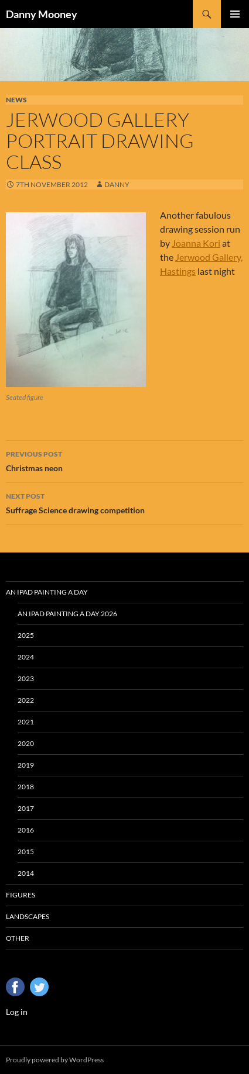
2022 (26, 700)
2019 (26, 765)
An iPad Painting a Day (47, 592)
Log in (17, 1012)
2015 (26, 851)
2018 (26, 786)
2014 (26, 873)
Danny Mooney (41, 14)
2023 (26, 678)
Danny (116, 184)
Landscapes (27, 916)
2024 (26, 656)
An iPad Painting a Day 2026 (67, 613)
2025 (26, 635)
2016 (26, 830)
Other (17, 938)
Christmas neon (124, 460)
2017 (26, 808)
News (16, 99)
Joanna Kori (196, 242)
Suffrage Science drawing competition (124, 502)
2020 (26, 743)
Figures (20, 894)
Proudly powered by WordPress (55, 1059)
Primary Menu (235, 14)
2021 (26, 721)
